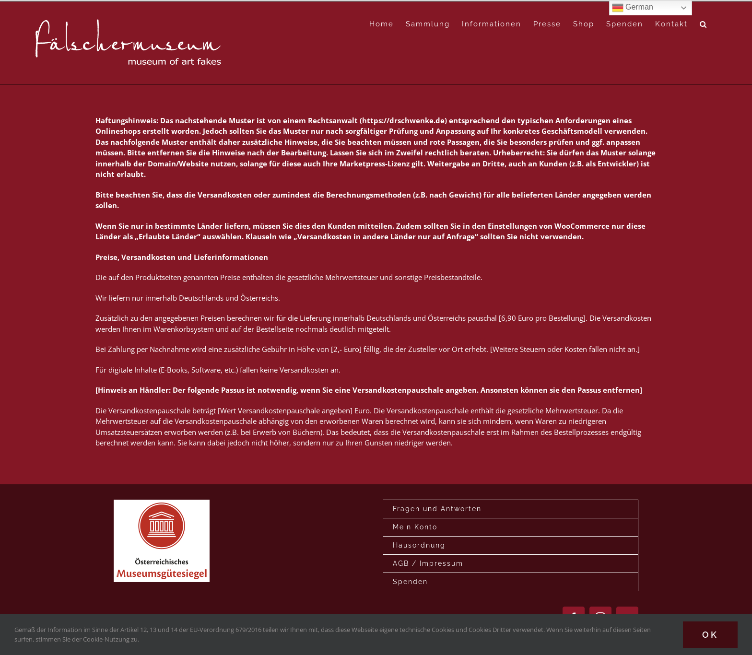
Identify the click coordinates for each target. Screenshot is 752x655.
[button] (703, 24)
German (632, 7)
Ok (710, 635)
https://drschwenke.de (403, 120)
